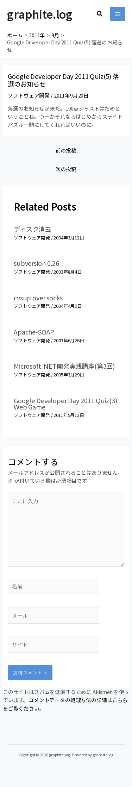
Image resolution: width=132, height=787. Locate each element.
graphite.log (40, 14)
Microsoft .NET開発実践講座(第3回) (64, 365)
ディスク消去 (32, 228)
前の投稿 (66, 150)
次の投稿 (66, 169)
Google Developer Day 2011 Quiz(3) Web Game (65, 403)
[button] (100, 14)
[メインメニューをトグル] (117, 14)
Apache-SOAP (34, 331)
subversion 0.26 (36, 263)
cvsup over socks (38, 297)
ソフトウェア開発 (29, 95)
